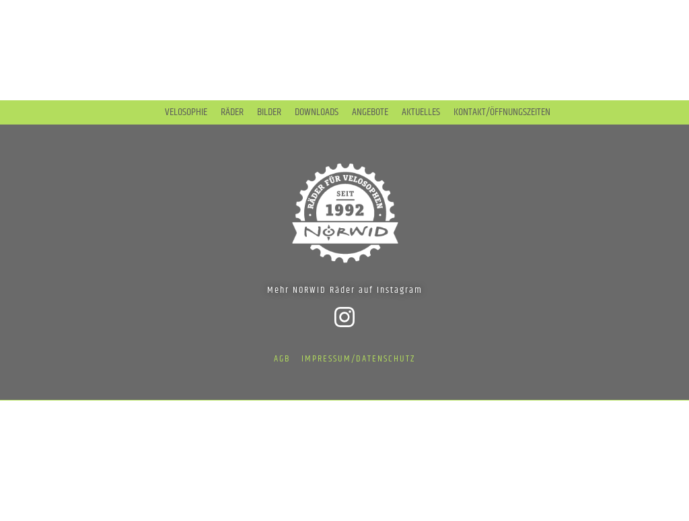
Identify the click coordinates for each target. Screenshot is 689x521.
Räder (232, 112)
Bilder (269, 112)
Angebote (370, 112)
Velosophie (186, 112)
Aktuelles (421, 112)
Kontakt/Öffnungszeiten (502, 112)
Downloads (316, 112)
